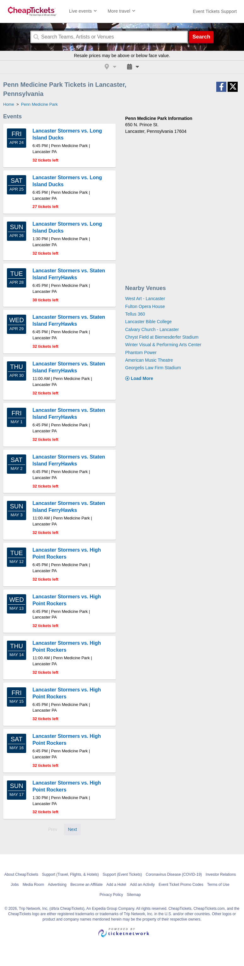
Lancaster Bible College (148, 321)
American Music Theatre (149, 360)
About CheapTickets (21, 874)
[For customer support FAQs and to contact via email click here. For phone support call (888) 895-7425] (214, 11)
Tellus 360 (135, 314)
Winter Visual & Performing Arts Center (163, 344)
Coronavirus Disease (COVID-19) (174, 874)
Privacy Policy (111, 894)
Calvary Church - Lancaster (152, 329)
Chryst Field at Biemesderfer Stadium (162, 337)
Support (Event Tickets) (122, 874)
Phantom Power (141, 352)
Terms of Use (218, 884)
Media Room (33, 884)
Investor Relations (221, 874)
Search (201, 37)
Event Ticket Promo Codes (181, 884)
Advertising (57, 884)
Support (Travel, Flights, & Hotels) (70, 874)
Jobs (15, 884)
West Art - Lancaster (145, 298)
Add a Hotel (116, 884)
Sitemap (134, 894)
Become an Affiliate (86, 884)
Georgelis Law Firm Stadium (153, 367)
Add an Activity (142, 884)
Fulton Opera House (145, 306)
